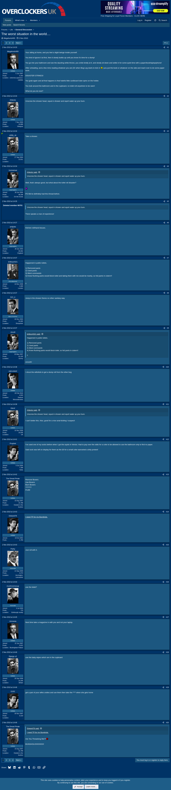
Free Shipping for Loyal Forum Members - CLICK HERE (123, 16)
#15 (167, 545)
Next (18, 43)
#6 (168, 223)
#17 (167, 617)
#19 (167, 687)
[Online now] (2, 133)
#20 (167, 723)
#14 (167, 512)
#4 (168, 166)
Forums (8, 20)
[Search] (162, 20)
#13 (167, 474)
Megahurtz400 (9, 38)
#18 (167, 652)
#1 (168, 47)
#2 (168, 96)
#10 (167, 367)
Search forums (19, 25)
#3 (168, 131)
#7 (168, 258)
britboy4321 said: (33, 334)
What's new (19, 20)
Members (33, 20)
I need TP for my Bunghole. (36, 517)
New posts (7, 25)
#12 (167, 439)
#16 (167, 582)
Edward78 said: (33, 728)
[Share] (164, 47)
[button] (26, 20)
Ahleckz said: (32, 172)
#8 (168, 293)
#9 (168, 328)
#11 (167, 404)
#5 (168, 201)
